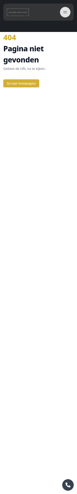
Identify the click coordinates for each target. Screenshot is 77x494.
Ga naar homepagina (21, 83)
